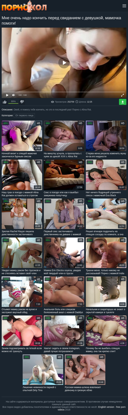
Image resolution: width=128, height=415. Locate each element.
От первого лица (24, 115)
